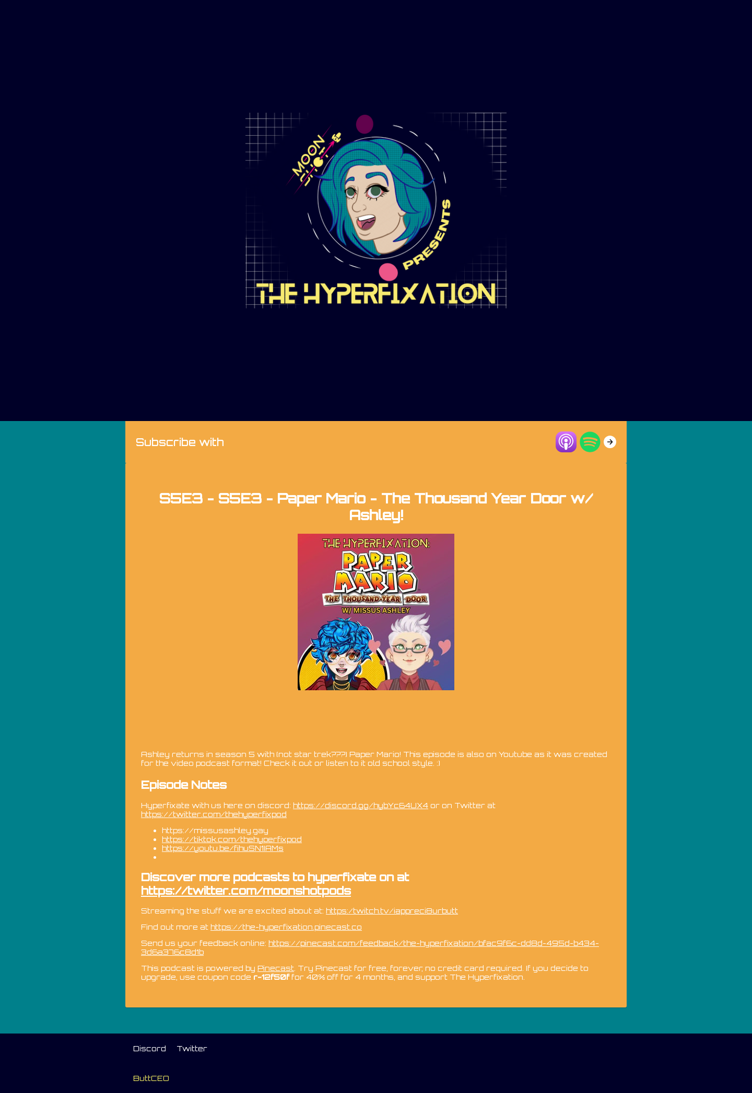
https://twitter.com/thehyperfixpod (214, 814)
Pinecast (275, 968)
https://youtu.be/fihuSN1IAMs (223, 848)
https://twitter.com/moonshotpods (246, 890)
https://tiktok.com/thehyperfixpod (232, 839)
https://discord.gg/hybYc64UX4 (360, 805)
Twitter (192, 1048)
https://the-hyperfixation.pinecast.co (286, 926)
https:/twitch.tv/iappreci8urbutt (392, 910)
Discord (149, 1048)
